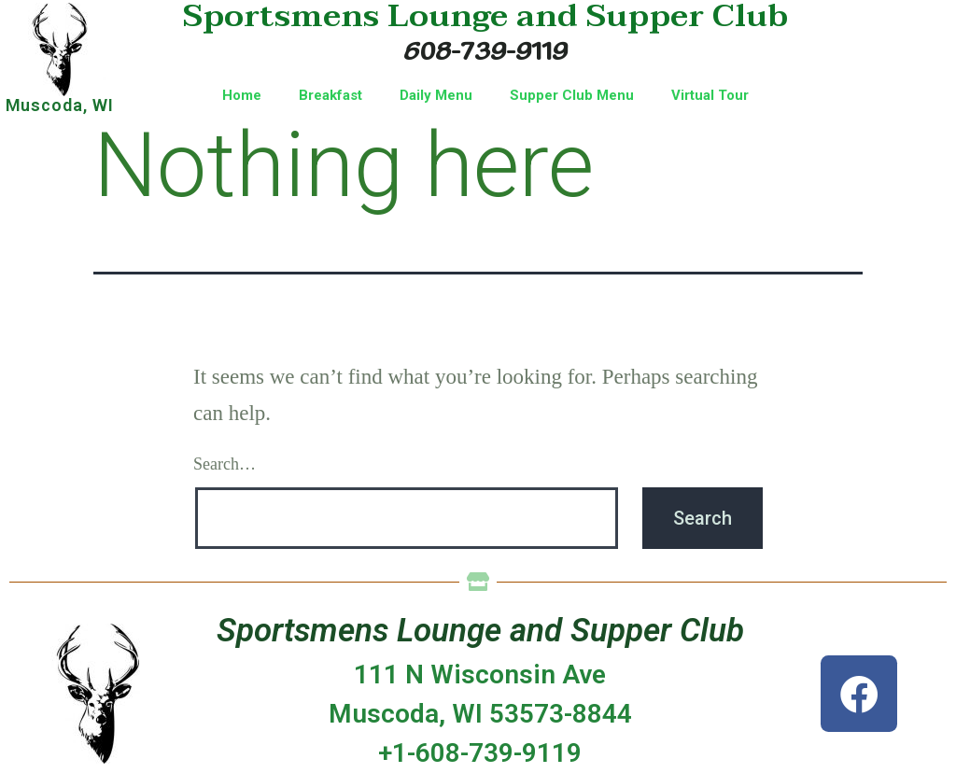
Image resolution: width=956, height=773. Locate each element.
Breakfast (330, 95)
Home (241, 95)
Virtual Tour (710, 95)
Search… (224, 464)
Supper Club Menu (572, 95)
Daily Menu (436, 95)
